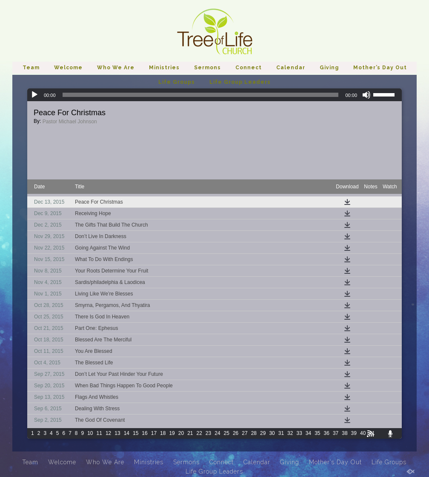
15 (135, 433)
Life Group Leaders (240, 82)
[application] (214, 94)
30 (272, 433)
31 (281, 433)
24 (217, 433)
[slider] (201, 95)
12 (108, 433)
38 (344, 433)
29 (263, 433)
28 (254, 433)
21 (190, 433)
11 (99, 433)
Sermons (207, 68)
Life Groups (176, 82)
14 (126, 433)
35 (317, 433)
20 (181, 433)
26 (235, 433)
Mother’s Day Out (380, 68)
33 (299, 433)
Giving (329, 68)
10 (90, 433)
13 (117, 433)
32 (290, 433)
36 (326, 433)
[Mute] (366, 95)
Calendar (290, 68)
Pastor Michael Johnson (70, 122)
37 (335, 433)
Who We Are (115, 68)
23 (208, 433)
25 (226, 433)
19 (171, 433)
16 (144, 433)
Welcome (68, 68)
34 (308, 433)
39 (354, 433)
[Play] (34, 95)
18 (163, 433)
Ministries (164, 68)
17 (154, 433)
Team (31, 68)
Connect (248, 68)
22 (199, 433)
